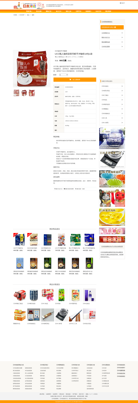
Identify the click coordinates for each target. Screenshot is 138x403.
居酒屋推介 (74, 375)
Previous (16, 70)
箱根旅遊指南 (28, 368)
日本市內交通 (105, 386)
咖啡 (33, 15)
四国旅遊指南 (28, 388)
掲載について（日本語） (92, 394)
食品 (28, 15)
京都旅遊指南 (16, 375)
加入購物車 (74, 79)
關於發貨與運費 (69, 189)
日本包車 (104, 368)
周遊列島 (28, 11)
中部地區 (42, 378)
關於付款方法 (58, 189)
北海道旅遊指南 (17, 378)
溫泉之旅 (68, 11)
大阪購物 (58, 373)
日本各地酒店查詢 (44, 368)
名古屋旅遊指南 (29, 378)
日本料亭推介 (75, 370)
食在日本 (58, 11)
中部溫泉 (89, 375)
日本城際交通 (105, 383)
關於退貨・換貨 (80, 189)
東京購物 (58, 370)
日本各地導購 (59, 368)
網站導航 (42, 394)
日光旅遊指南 (28, 375)
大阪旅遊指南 (16, 373)
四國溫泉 (89, 381)
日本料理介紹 (75, 378)
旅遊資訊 (88, 11)
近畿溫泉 (89, 378)
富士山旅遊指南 (29, 373)
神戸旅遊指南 (16, 386)
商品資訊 (58, 386)
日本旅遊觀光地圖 (17, 368)
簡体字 (122, 3)
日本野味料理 (75, 381)
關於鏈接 (68, 394)
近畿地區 (42, 381)
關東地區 (42, 375)
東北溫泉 (89, 370)
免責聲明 (55, 394)
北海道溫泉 (89, 368)
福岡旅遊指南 (16, 383)
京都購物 (58, 375)
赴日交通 (104, 378)
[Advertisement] (54, 33)
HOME (15, 15)
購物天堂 (48, 11)
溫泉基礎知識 (90, 388)
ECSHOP (22, 15)
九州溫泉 (89, 386)
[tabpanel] (32, 68)
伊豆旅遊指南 (28, 370)
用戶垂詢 (75, 394)
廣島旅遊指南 (28, 386)
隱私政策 (61, 394)
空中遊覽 (104, 375)
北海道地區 (43, 370)
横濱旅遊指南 (16, 388)
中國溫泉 (89, 383)
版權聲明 (48, 394)
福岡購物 (58, 381)
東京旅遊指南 (16, 370)
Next (48, 70)
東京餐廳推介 (75, 368)
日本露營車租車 (106, 373)
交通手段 (78, 11)
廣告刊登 (81, 394)
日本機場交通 (105, 381)
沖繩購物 (58, 383)
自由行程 (98, 11)
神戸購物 (58, 378)
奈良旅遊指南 (28, 383)
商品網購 (58, 388)
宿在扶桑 (38, 11)
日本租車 (104, 370)
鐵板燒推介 (74, 373)
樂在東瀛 (108, 11)
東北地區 (42, 373)
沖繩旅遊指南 (16, 381)
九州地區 (42, 386)
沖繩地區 (42, 388)
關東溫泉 (89, 373)
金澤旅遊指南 (28, 381)
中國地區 (42, 383)
